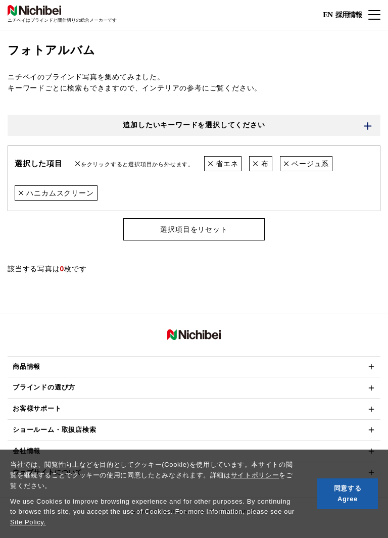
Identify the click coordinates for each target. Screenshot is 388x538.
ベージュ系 (306, 164)
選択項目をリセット (193, 230)
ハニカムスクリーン (56, 193)
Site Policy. (28, 522)
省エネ (223, 164)
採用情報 (348, 14)
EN (327, 15)
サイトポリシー (255, 475)
